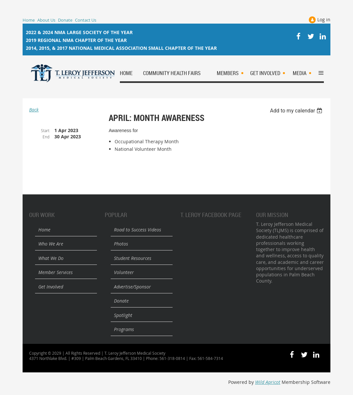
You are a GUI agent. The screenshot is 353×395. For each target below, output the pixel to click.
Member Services (55, 272)
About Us (46, 20)
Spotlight (123, 315)
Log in (323, 19)
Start (45, 130)
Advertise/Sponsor (132, 287)
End (46, 136)
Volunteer (124, 272)
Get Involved (50, 287)
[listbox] (297, 111)
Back (34, 110)
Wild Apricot (267, 382)
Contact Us (85, 20)
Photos (121, 244)
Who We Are (50, 244)
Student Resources (132, 258)
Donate (65, 20)
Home (29, 20)
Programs (124, 329)
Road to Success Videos (137, 230)
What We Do (51, 258)
